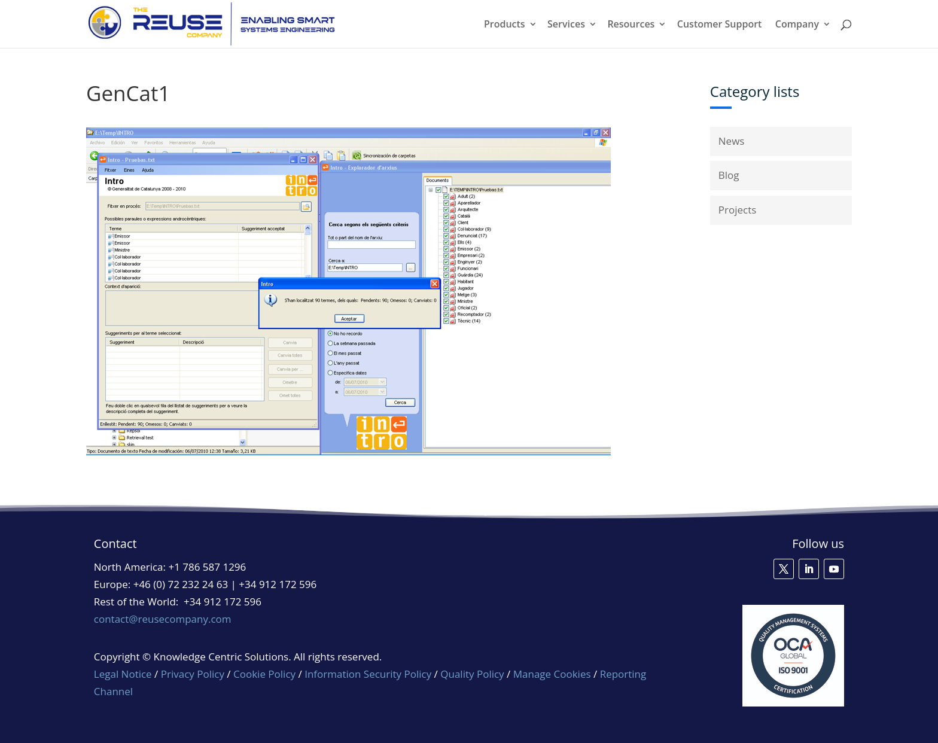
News (731, 141)
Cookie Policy (264, 674)
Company (797, 25)
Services (566, 25)
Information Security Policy (367, 674)
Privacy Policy (192, 674)
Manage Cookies (552, 674)
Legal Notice (123, 674)
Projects (737, 210)
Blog (728, 175)
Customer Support (719, 25)
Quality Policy (473, 674)
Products (504, 25)
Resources (630, 25)
